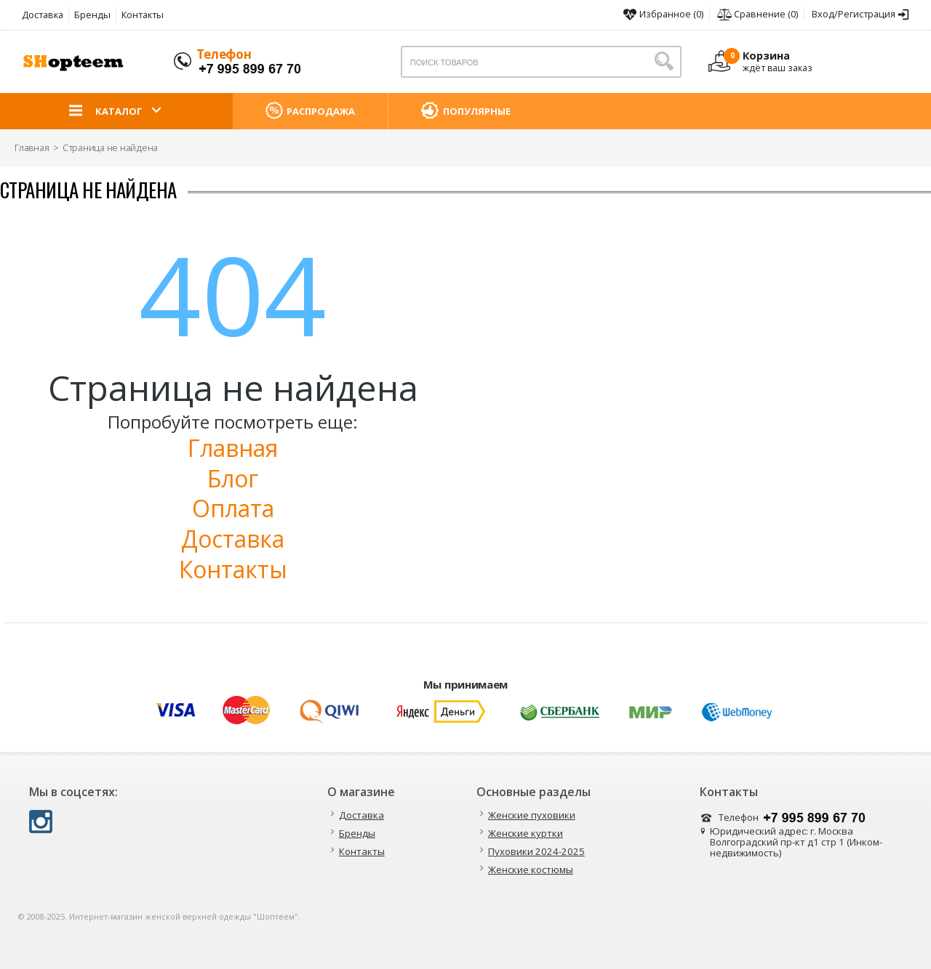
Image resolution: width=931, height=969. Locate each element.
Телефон (224, 54)
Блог (232, 478)
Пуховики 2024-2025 (536, 851)
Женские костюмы (530, 869)
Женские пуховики (531, 815)
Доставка (42, 14)
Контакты (142, 14)
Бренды (92, 14)
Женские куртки (525, 833)
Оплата (233, 508)
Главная (233, 447)
